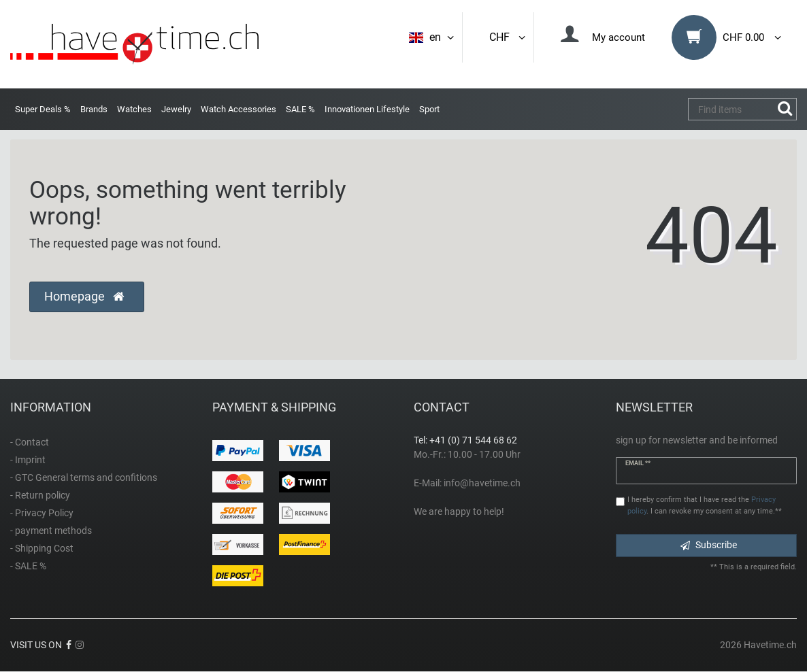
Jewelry (176, 109)
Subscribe (708, 544)
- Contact (29, 442)
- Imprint (28, 459)
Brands (94, 109)
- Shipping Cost (41, 548)
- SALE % (28, 565)
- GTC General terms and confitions (83, 477)
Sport (429, 109)
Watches (134, 109)
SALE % (300, 109)
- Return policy (40, 495)
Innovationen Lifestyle (367, 109)
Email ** (638, 463)
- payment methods (51, 530)
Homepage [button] (84, 296)
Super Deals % (43, 109)
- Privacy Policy (41, 512)
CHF (508, 37)
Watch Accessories (238, 109)
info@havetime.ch (482, 482)
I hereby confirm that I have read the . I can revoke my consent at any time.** (704, 505)
